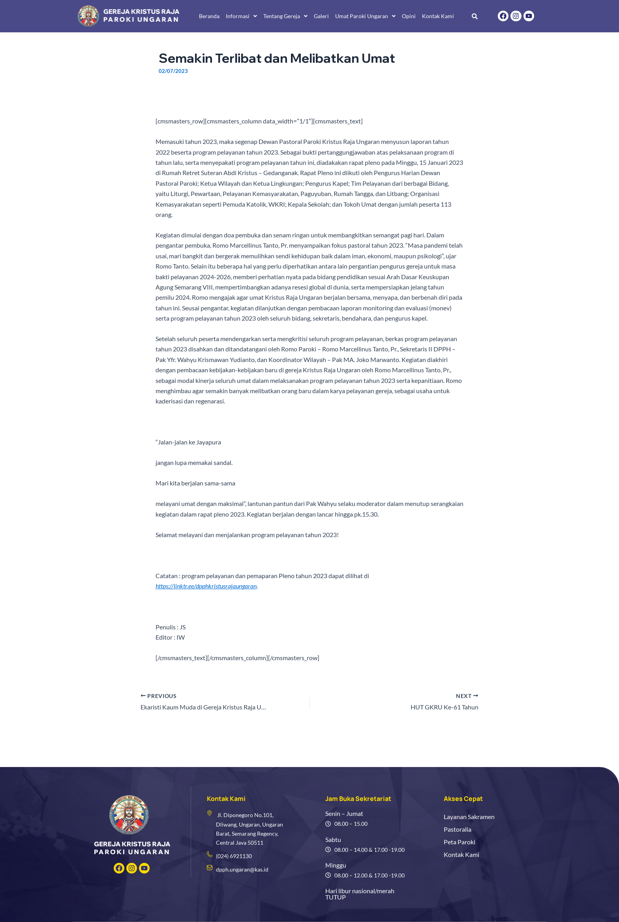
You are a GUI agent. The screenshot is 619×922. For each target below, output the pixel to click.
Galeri (321, 16)
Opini (409, 16)
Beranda (209, 16)
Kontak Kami (438, 16)
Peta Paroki (459, 841)
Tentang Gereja (285, 16)
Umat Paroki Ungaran (365, 16)
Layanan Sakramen (469, 816)
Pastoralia (457, 829)
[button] (241, 16)
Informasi (241, 16)
